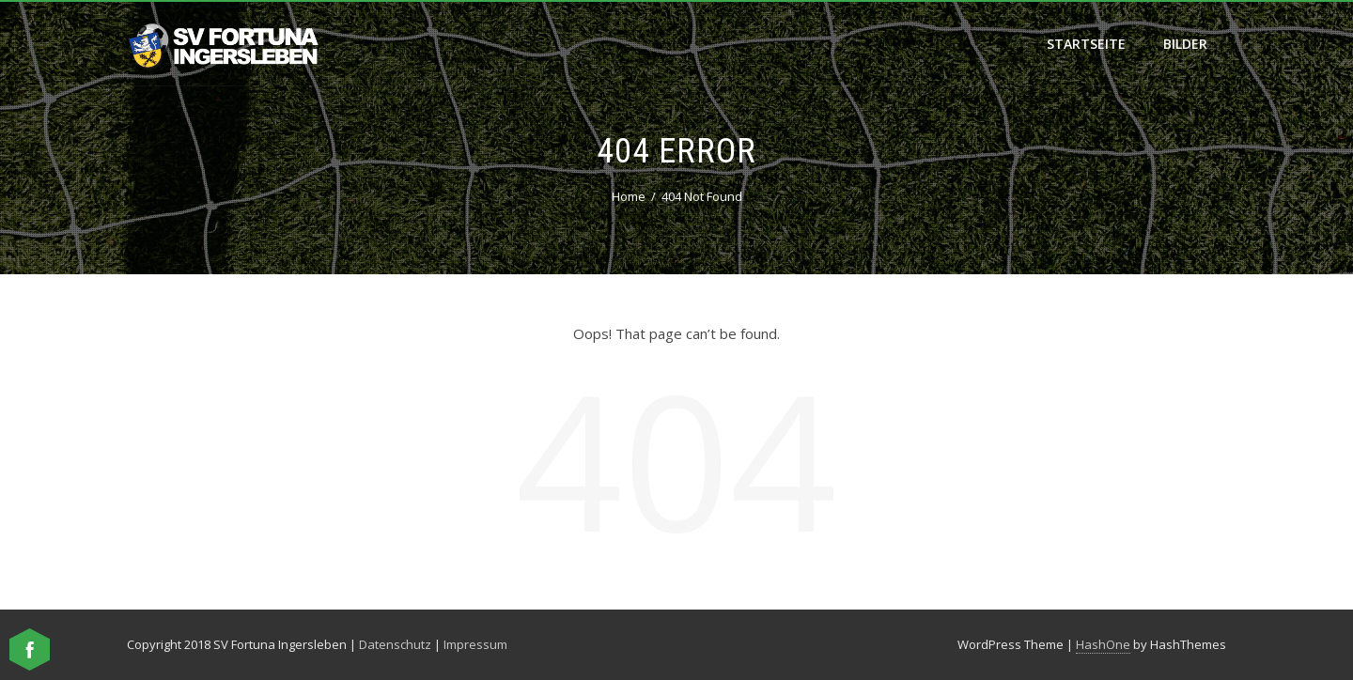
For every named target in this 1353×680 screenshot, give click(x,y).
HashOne (1103, 644)
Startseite (1086, 44)
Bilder (1185, 44)
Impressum (475, 644)
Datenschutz (395, 644)
